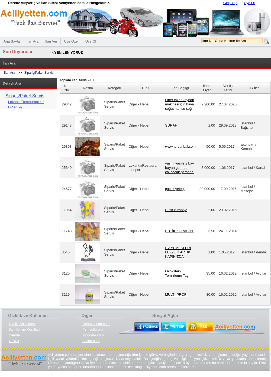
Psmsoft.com (92, 329)
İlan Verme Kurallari (24, 329)
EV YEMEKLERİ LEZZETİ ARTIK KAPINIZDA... (178, 252)
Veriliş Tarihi (228, 88)
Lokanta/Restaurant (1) (26, 102)
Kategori (114, 88)
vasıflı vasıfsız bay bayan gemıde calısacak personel (179, 167)
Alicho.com (91, 341)
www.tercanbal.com (180, 146)
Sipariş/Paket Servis (38, 73)
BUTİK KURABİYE (179, 231)
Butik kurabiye (176, 210)
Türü (145, 88)
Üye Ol (249, 3)
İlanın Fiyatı (207, 88)
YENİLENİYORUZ (68, 52)
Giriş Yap (230, 3)
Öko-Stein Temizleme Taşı (177, 273)
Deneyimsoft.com (95, 324)
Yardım (14, 335)
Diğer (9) (15, 107)
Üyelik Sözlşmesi (22, 324)
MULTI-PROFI (176, 294)
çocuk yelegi (175, 189)
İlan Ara (9, 73)
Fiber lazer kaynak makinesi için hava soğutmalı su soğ (179, 104)
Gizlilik (14, 341)
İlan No (67, 88)
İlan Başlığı (180, 88)
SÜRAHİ (171, 125)
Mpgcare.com (93, 335)
